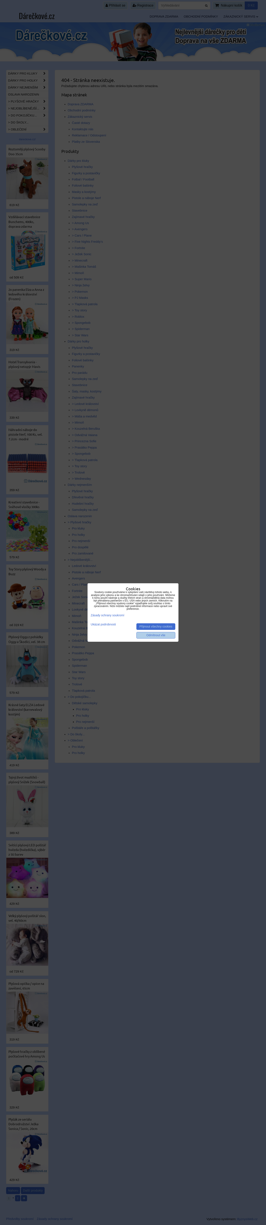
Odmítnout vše (155, 635)
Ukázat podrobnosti (103, 624)
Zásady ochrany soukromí (107, 615)
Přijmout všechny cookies (155, 626)
